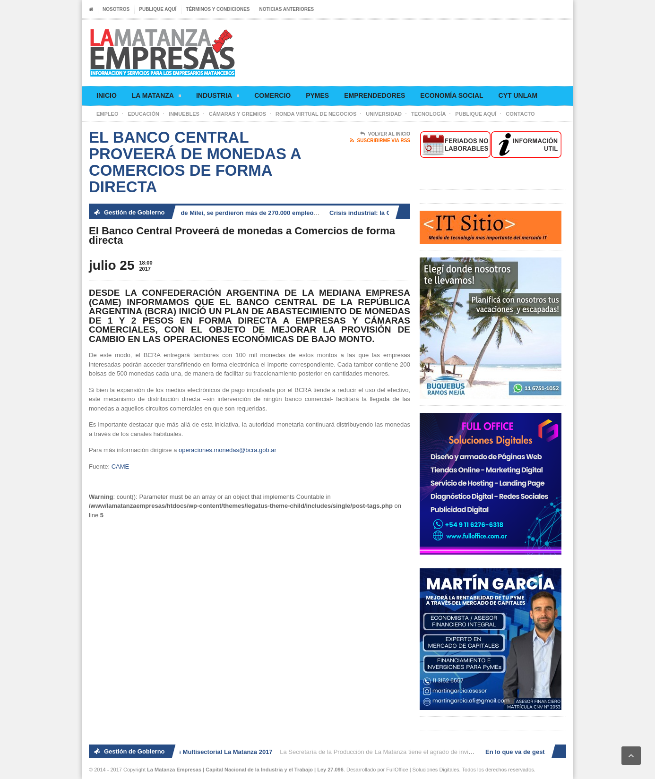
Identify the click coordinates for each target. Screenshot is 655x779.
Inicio (106, 95)
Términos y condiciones (218, 9)
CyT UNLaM (518, 95)
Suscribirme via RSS (380, 140)
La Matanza (156, 97)
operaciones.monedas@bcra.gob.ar (227, 450)
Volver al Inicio (385, 134)
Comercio (272, 95)
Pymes (317, 95)
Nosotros (116, 9)
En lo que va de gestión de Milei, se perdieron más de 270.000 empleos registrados (233, 212)
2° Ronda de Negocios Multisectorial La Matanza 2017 (196, 751)
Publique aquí (157, 9)
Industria (217, 97)
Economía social (451, 95)
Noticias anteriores (286, 9)
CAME (120, 466)
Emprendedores (374, 95)
